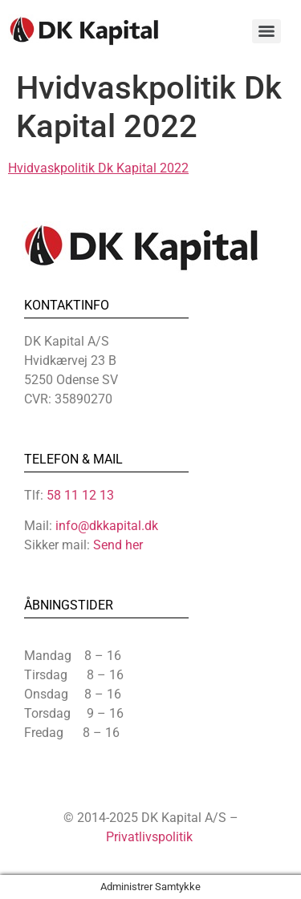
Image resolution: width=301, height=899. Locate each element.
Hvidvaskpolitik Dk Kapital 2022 (98, 168)
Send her (118, 545)
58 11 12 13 (80, 495)
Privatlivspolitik (149, 836)
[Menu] (266, 31)
